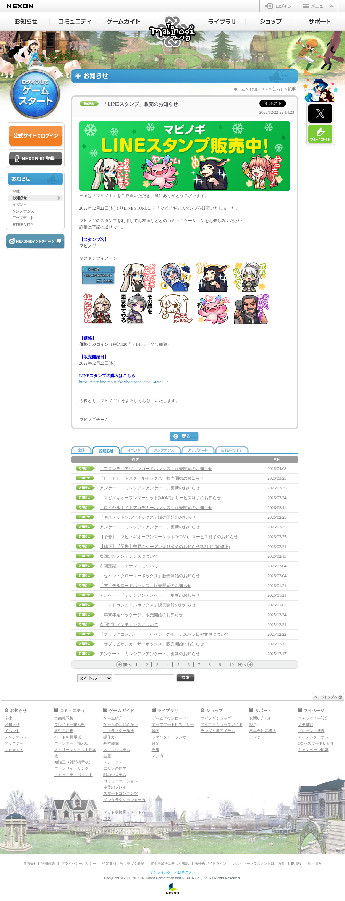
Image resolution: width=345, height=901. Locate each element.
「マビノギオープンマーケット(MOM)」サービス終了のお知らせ (160, 497)
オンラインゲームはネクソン (172, 872)
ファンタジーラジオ (169, 737)
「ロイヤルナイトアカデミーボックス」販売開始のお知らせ (156, 507)
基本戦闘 (111, 743)
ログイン (279, 6)
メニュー (318, 6)
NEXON (20, 6)
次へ (242, 664)
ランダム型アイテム (218, 731)
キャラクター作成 (118, 731)
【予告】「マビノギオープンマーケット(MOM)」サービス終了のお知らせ (169, 536)
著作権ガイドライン (210, 863)
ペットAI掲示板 (67, 737)
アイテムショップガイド (222, 724)
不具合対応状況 (262, 731)
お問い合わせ (260, 718)
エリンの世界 (114, 768)
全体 (8, 718)
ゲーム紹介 (113, 718)
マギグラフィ (114, 831)
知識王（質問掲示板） (73, 762)
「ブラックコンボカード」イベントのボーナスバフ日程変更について (164, 634)
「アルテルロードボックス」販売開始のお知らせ (145, 585)
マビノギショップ (216, 718)
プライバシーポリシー (78, 863)
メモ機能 (305, 724)
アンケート (258, 737)
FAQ (253, 724)
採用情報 (315, 863)
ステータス (113, 762)
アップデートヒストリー (173, 724)
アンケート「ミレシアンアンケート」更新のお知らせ (150, 488)
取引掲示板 (63, 731)
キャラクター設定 (313, 718)
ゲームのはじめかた (120, 724)
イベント (12, 731)
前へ (127, 664)
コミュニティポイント (73, 775)
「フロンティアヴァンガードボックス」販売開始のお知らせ (156, 468)
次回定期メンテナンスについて (129, 556)
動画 (155, 731)
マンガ (157, 756)
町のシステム (114, 775)
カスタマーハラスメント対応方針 (259, 863)
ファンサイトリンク (71, 768)
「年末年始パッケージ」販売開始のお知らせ (141, 614)
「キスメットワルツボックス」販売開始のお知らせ (148, 517)
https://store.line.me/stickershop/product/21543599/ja (124, 381)
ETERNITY (14, 749)
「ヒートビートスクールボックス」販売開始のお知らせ (152, 478)
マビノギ (173, 31)
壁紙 (155, 749)
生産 (107, 756)
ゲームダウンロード (169, 718)
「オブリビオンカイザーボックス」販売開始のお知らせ (152, 644)
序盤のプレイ (114, 787)
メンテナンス (16, 737)
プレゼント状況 (311, 731)
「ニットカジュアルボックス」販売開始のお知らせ (148, 605)
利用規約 (48, 863)
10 (231, 664)
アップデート (16, 743)
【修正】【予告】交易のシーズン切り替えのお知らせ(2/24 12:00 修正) (165, 546)
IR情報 (296, 863)
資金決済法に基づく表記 (169, 863)
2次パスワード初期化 (316, 743)
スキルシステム (116, 749)
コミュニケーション (120, 781)
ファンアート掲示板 (71, 743)
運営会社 (30, 863)
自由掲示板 (63, 718)
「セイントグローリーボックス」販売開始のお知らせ (150, 575)
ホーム (239, 89)
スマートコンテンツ (120, 793)
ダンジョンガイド (118, 825)
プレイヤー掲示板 (69, 724)
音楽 (155, 743)
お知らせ (257, 89)
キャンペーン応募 (313, 749)
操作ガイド (113, 737)
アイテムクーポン (313, 737)
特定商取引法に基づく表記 (123, 863)
